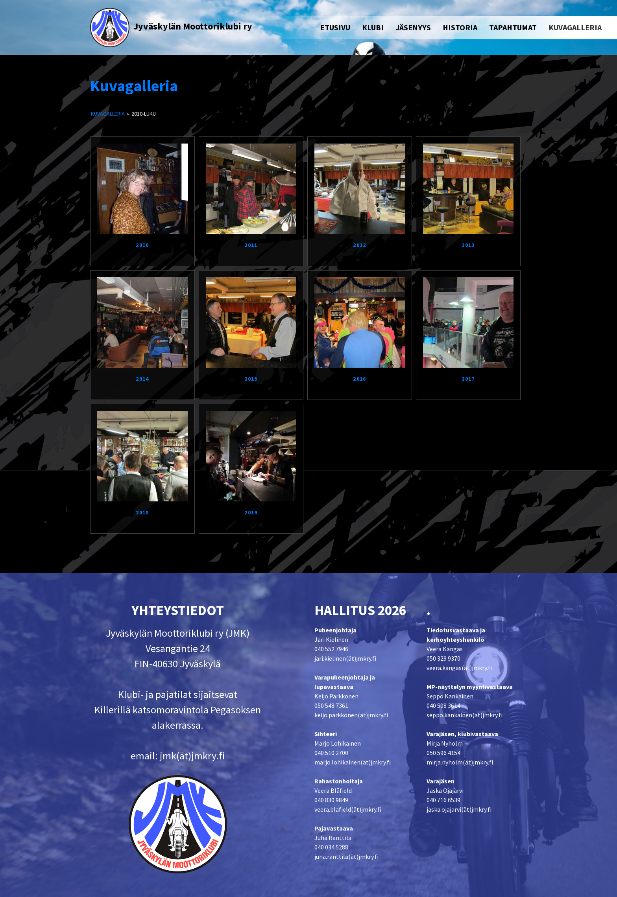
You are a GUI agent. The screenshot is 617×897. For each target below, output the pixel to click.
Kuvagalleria (134, 86)
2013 (468, 245)
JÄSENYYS (413, 27)
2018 (142, 512)
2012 (359, 245)
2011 (251, 245)
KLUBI (373, 27)
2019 (251, 512)
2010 (142, 245)
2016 (359, 378)
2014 (142, 378)
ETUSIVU (335, 27)
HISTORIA (460, 27)
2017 (468, 378)
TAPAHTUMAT (513, 27)
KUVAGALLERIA (575, 27)
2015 (251, 378)
